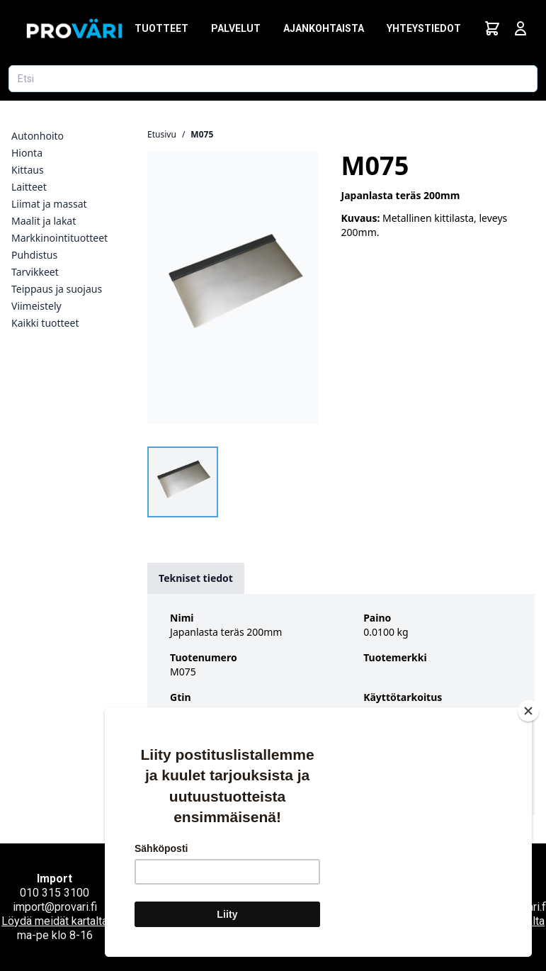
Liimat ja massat (49, 204)
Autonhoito (37, 135)
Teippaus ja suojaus (56, 289)
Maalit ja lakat (43, 221)
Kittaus (27, 169)
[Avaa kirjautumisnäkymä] (520, 28)
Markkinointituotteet (59, 238)
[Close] (528, 626)
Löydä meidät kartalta (54, 921)
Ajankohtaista (323, 28)
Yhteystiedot (424, 28)
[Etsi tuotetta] (273, 78)
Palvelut (236, 28)
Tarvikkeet (35, 272)
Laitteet (29, 186)
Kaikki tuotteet (45, 323)
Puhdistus (34, 255)
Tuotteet (161, 28)
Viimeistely (36, 306)
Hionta (26, 152)
